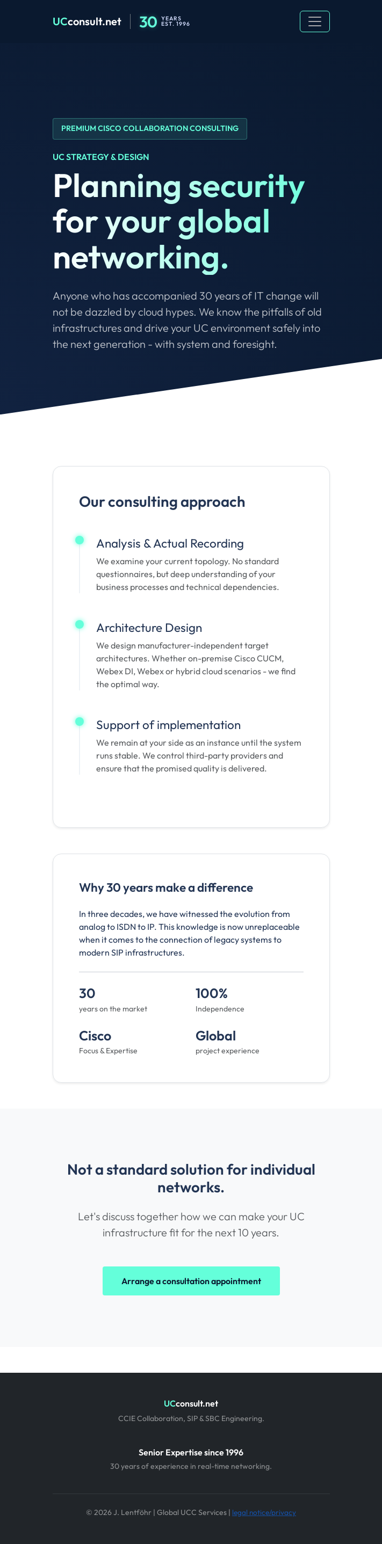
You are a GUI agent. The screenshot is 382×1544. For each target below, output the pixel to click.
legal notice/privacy (264, 1512)
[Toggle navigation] (315, 21)
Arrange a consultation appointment (191, 1281)
